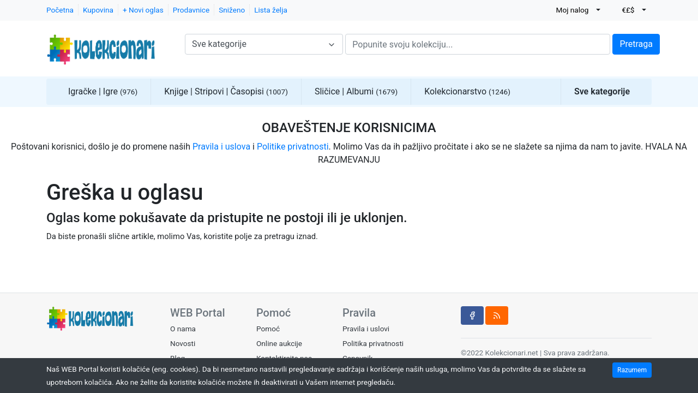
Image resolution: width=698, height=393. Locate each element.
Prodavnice (191, 9)
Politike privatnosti (293, 146)
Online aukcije (279, 343)
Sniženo (232, 9)
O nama (183, 328)
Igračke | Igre (102, 91)
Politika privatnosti (373, 343)
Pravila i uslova (221, 146)
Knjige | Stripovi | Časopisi (226, 91)
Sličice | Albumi (356, 91)
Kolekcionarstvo (467, 91)
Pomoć (268, 328)
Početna (60, 9)
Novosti (182, 343)
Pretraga (636, 44)
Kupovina (98, 9)
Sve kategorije (602, 91)
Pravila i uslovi (365, 328)
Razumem (632, 370)
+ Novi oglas (143, 9)
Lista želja (270, 9)
